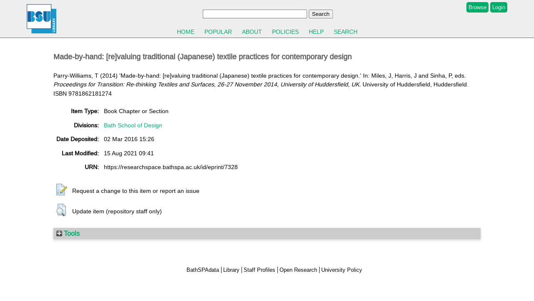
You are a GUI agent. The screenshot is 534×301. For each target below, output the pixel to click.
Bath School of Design (133, 125)
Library (231, 270)
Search (346, 31)
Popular (218, 31)
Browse (477, 7)
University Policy (341, 270)
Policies (285, 31)
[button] (61, 190)
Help (316, 31)
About (252, 31)
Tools (68, 233)
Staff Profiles (259, 270)
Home (185, 31)
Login (498, 7)
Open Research (298, 270)
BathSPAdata (202, 270)
